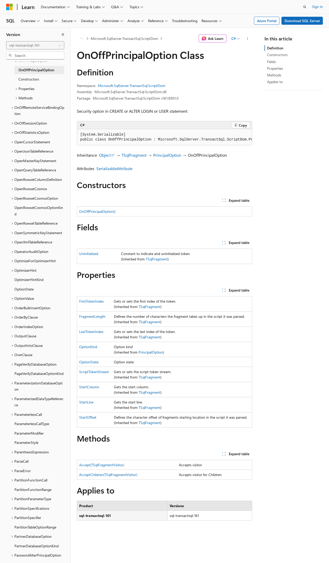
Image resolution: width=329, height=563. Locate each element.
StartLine (86, 402)
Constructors (277, 54)
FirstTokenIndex (91, 301)
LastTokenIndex (91, 331)
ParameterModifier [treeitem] (29, 433)
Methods (274, 75)
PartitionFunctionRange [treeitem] (32, 489)
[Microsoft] (9, 7)
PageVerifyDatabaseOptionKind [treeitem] (38, 373)
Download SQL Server (302, 20)
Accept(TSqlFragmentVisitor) (101, 464)
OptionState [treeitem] (24, 289)
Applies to (275, 81)
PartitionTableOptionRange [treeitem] (35, 527)
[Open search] (305, 7)
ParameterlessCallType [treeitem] (31, 423)
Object (105, 155)
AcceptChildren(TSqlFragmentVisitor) (108, 474)
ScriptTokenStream (94, 371)
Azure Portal (267, 20)
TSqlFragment (134, 155)
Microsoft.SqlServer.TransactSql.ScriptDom (124, 38)
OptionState (88, 361)
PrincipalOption (167, 155)
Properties (275, 68)
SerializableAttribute (114, 168)
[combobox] (35, 45)
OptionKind (88, 346)
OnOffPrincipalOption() (97, 211)
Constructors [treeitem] (29, 79)
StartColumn (89, 386)
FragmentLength (92, 316)
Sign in (317, 6)
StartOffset (87, 417)
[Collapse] (63, 34)
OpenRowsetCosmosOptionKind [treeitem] (38, 210)
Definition (275, 48)
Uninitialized (88, 253)
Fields (271, 61)
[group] (164, 137)
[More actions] (247, 38)
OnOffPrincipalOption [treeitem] (36, 69)
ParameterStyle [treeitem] (26, 442)
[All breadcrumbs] (81, 38)
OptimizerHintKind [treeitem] (28, 279)
